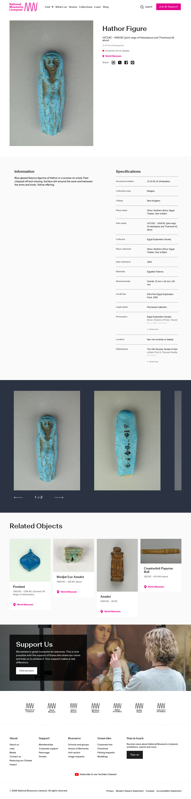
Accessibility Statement (169, 791)
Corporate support (48, 748)
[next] (59, 497)
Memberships (46, 745)
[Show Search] (146, 7)
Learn (97, 7)
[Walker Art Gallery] (117, 707)
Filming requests (106, 752)
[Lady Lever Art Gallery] (161, 707)
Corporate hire (104, 745)
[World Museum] (51, 707)
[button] (49, 442)
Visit (47, 7)
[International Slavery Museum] (73, 707)
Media (13, 752)
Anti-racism (74, 752)
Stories (73, 7)
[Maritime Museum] (95, 707)
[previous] (18, 497)
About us (14, 745)
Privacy (110, 791)
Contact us (15, 756)
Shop (106, 7)
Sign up (134, 754)
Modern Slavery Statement (130, 791)
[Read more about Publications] (162, 356)
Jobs (12, 748)
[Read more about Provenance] (162, 323)
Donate (42, 756)
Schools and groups (78, 745)
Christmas (102, 748)
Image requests (76, 756)
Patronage (44, 752)
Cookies (150, 791)
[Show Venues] (52, 7)
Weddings (102, 756)
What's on (61, 7)
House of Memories (78, 748)
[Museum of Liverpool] (30, 707)
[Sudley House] (139, 707)
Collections (85, 7)
